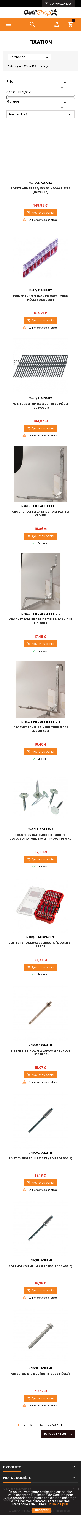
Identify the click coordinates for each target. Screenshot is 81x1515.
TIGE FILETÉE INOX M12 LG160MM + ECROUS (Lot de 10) (40, 1052)
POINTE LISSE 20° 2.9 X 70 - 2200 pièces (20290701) (40, 405)
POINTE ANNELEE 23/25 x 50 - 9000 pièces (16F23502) (40, 190)
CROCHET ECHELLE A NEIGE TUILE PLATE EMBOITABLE (40, 729)
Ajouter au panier (40, 212)
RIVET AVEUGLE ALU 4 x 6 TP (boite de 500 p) (40, 1158)
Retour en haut (58, 1434)
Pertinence (30, 57)
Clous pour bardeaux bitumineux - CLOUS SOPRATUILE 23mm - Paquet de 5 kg (41, 837)
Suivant (56, 1425)
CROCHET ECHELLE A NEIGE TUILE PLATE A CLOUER (40, 513)
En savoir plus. (58, 1504)
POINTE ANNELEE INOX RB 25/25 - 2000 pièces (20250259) (40, 298)
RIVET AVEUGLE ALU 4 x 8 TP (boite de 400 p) (40, 1266)
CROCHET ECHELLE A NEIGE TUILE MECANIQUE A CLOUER (40, 621)
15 (41, 1425)
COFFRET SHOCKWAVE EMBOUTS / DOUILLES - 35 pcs (40, 944)
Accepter (41, 1510)
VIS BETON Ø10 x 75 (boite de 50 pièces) (40, 1374)
